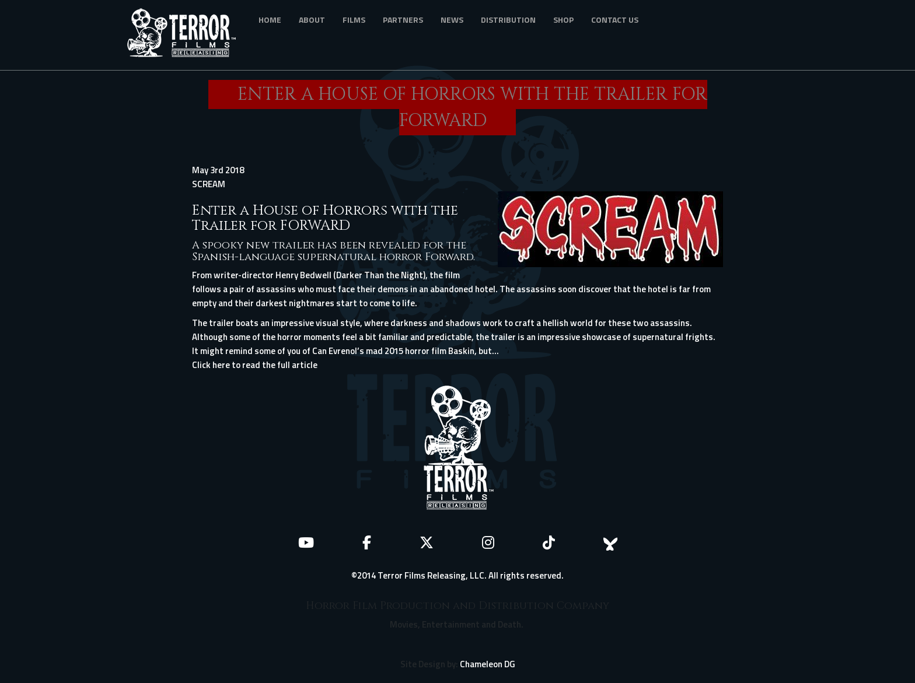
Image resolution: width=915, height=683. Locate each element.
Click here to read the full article (254, 365)
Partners (403, 19)
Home (270, 19)
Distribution (508, 19)
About (312, 19)
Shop (563, 19)
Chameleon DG (487, 664)
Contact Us (614, 19)
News (452, 19)
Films (354, 19)
